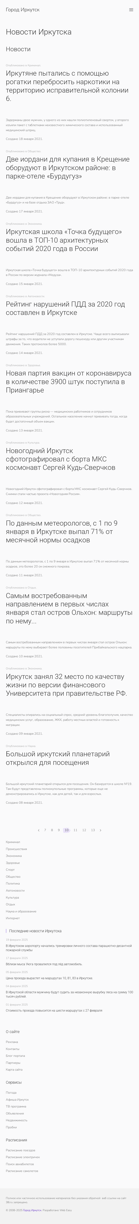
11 (75, 830)
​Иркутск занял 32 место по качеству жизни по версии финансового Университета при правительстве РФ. (66, 685)
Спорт (10, 870)
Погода (11, 1093)
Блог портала (15, 1056)
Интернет (13, 918)
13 (93, 830)
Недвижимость (16, 1120)
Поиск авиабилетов (20, 1164)
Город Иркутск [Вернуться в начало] (22, 9)
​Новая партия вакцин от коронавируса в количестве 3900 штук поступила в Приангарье (68, 381)
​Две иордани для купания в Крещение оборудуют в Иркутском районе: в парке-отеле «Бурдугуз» (68, 167)
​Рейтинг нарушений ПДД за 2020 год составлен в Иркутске (65, 308)
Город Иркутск (32, 1210)
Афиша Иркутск (17, 1100)
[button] (131, 9)
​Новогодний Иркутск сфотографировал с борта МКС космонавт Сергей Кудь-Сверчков (60, 459)
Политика (13, 883)
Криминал (13, 842)
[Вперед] (100, 830)
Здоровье (13, 863)
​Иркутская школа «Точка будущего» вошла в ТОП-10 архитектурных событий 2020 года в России (64, 240)
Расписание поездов (20, 1150)
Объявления (15, 1113)
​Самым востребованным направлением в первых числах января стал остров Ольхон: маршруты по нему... (69, 608)
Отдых (10, 904)
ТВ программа (16, 1106)
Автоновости (15, 890)
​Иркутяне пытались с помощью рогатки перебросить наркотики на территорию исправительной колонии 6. (67, 86)
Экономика (14, 856)
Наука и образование (21, 911)
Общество (13, 877)
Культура (12, 897)
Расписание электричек (23, 1157)
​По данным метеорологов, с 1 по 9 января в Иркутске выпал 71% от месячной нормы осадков (62, 531)
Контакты (12, 1049)
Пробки (11, 1127)
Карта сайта (14, 1070)
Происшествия (16, 849)
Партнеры (13, 1063)
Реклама (12, 1042)
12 (84, 830)
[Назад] (38, 830)
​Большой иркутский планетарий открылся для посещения (58, 758)
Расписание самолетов (22, 1171)
